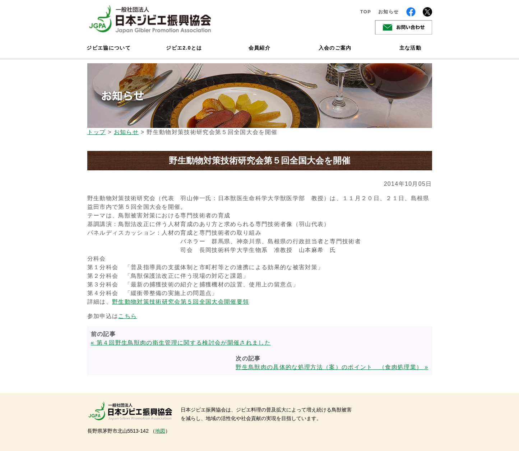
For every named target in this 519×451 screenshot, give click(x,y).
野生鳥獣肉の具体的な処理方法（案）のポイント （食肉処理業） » (332, 367)
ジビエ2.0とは (184, 48)
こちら (127, 316)
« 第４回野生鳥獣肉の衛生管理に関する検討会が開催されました (181, 343)
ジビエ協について (108, 48)
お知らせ (388, 11)
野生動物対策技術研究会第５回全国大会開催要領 (180, 302)
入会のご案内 (335, 48)
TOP (365, 11)
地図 (160, 431)
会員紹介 (259, 48)
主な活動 (410, 48)
